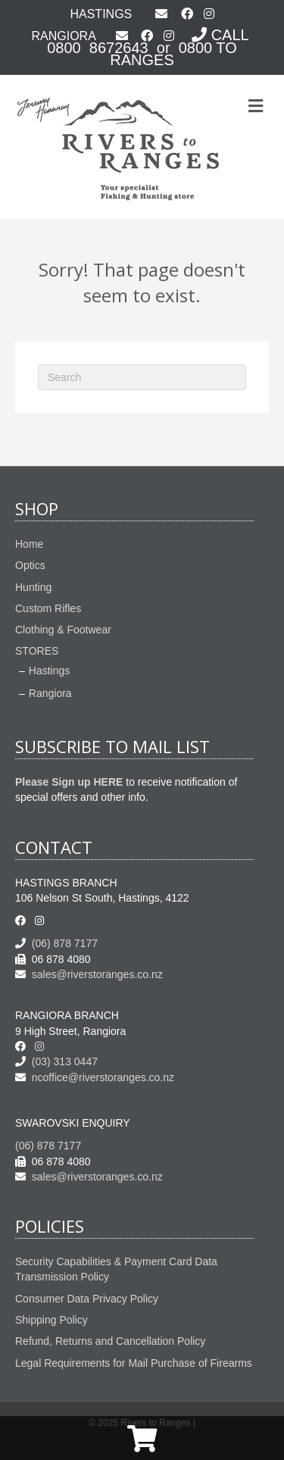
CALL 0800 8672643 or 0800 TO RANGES (149, 47)
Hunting (33, 587)
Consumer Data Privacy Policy (86, 1299)
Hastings (49, 670)
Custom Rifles (48, 608)
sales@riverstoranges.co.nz (89, 974)
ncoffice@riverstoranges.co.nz (94, 1077)
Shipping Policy (51, 1320)
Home (29, 544)
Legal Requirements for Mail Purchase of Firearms (133, 1363)
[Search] (142, 377)
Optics (30, 565)
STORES (36, 651)
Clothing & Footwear (63, 630)
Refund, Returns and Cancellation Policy (110, 1341)
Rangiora (50, 693)
